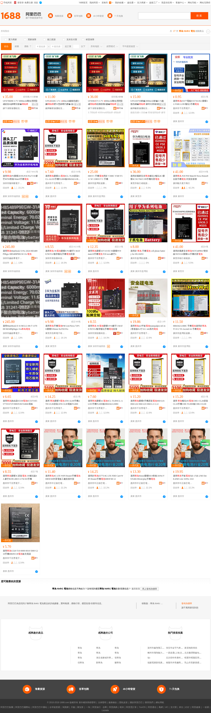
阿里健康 (196, 707)
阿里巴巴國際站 (22, 707)
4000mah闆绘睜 (105, 112)
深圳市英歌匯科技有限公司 (55, 258)
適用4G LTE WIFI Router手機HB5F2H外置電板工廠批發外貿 (62, 477)
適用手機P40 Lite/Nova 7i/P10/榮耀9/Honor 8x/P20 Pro (62, 327)
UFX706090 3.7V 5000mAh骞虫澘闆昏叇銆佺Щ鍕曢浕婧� (20, 102)
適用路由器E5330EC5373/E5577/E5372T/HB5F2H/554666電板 (20, 402)
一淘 (88, 707)
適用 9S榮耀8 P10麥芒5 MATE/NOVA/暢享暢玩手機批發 (62, 252)
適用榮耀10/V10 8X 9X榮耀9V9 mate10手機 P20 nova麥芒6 (104, 252)
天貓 (73, 707)
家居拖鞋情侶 (190, 648)
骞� (34, 108)
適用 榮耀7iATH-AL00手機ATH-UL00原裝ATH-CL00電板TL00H (62, 402)
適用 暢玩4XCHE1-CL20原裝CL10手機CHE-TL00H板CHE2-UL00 (190, 402)
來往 (181, 707)
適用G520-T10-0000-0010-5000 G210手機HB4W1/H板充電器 (20, 552)
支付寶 (173, 707)
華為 (80, 648)
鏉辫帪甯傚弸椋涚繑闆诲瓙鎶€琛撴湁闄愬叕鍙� (55, 108)
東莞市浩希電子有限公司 (55, 333)
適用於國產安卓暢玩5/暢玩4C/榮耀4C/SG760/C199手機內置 (147, 177)
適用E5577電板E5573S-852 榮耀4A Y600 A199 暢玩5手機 (190, 102)
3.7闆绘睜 (92, 112)
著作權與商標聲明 (87, 702)
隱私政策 (123, 702)
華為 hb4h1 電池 (157, 603)
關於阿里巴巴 (136, 702)
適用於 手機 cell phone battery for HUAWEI (147, 252)
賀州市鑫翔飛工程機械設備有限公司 (164, 648)
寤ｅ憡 (35, 104)
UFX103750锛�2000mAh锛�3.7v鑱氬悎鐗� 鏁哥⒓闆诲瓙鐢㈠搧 (147, 103)
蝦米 (122, 707)
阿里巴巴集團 (7, 707)
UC (166, 707)
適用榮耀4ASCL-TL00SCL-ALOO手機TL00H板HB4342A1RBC (105, 402)
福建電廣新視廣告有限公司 (160, 662)
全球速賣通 (54, 707)
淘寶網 (65, 707)
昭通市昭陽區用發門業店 (196, 657)
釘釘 (187, 707)
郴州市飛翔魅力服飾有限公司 (161, 653)
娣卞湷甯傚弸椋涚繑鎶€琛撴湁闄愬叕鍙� (12, 108)
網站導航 (160, 702)
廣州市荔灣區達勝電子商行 (97, 183)
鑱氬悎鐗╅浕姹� (138, 112)
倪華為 (81, 662)
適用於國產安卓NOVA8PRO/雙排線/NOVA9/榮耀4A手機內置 (190, 252)
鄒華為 (118, 662)
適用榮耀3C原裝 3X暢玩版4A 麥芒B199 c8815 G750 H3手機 (20, 477)
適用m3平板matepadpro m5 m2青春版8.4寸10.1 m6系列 (147, 327)
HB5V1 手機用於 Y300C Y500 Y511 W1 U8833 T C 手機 (105, 177)
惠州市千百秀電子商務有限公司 (182, 108)
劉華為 (99, 662)
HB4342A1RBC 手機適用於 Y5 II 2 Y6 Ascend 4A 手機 (189, 327)
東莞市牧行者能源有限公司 (140, 183)
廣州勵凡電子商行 (181, 183)
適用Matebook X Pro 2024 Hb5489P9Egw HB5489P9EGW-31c (20, 252)
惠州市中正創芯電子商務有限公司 (55, 483)
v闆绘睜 (117, 112)
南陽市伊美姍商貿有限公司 (178, 662)
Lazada (105, 710)
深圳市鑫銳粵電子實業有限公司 (12, 258)
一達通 (206, 707)
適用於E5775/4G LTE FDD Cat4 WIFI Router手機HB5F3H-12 (105, 477)
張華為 (118, 657)
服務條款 (112, 702)
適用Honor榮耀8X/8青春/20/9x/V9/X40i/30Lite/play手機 (147, 477)
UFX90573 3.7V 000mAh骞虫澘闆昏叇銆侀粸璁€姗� (105, 102)
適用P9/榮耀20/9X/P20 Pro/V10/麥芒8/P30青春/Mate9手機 (20, 177)
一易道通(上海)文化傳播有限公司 (181, 653)
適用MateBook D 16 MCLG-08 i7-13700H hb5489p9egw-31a (20, 327)
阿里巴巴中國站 (39, 707)
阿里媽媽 (113, 707)
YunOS (142, 707)
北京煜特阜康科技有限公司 (178, 657)
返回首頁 (136, 588)
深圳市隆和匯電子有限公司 (12, 183)
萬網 (161, 707)
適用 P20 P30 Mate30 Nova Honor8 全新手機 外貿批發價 (190, 177)
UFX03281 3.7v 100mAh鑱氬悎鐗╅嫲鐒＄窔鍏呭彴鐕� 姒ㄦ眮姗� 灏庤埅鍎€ (62, 103)
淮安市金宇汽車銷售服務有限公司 (182, 648)
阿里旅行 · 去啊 (99, 707)
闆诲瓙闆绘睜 (154, 112)
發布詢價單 (186, 603)
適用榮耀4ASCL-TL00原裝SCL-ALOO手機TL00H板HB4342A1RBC (62, 178)
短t (149, 657)
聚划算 (80, 707)
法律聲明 (102, 702)
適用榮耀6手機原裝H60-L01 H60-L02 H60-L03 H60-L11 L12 (147, 402)
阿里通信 (152, 707)
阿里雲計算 (131, 707)
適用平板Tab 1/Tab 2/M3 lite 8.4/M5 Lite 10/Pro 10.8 (190, 477)
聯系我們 (149, 702)
